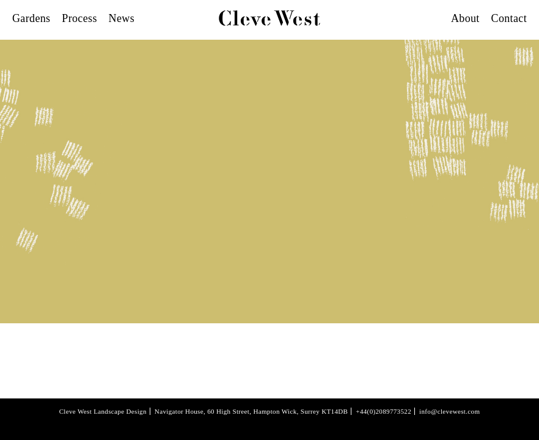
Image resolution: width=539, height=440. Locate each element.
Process (79, 18)
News (121, 18)
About (465, 18)
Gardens (31, 18)
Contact (509, 18)
